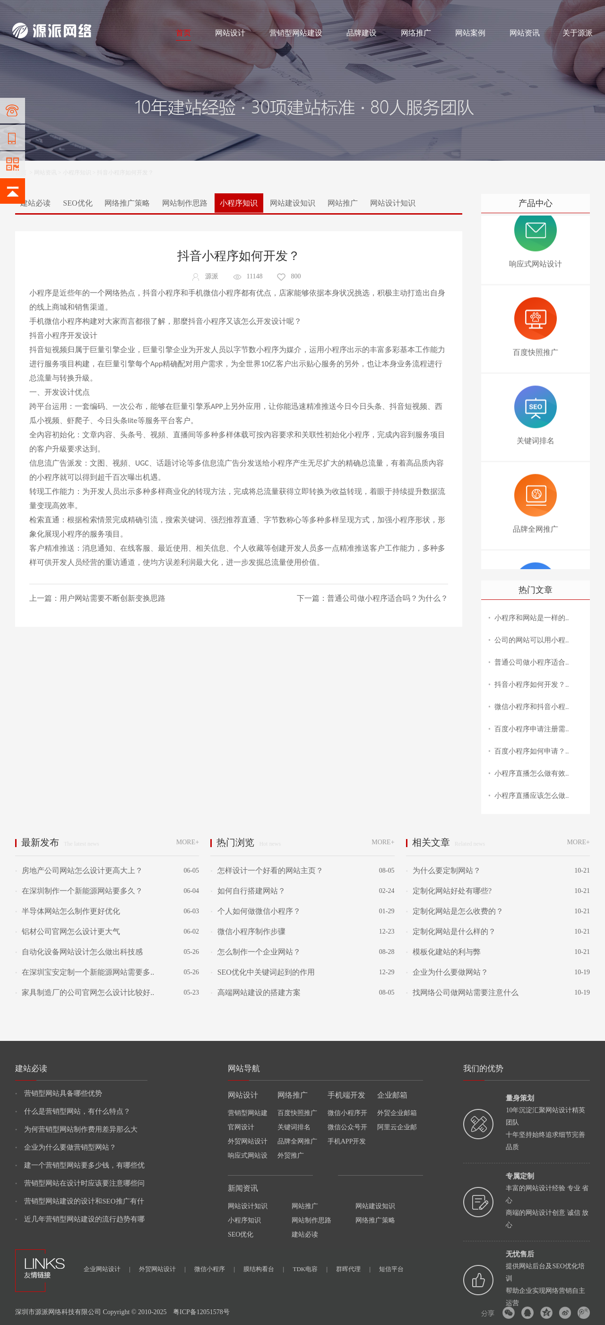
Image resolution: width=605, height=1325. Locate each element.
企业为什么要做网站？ (447, 972)
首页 (183, 33)
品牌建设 (361, 33)
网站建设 (23, 10)
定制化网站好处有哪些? (449, 891)
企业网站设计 (107, 1269)
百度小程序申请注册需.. (531, 729)
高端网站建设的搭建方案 (255, 992)
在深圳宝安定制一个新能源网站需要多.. (84, 972)
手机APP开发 (347, 1141)
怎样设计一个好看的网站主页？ (266, 870)
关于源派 (577, 33)
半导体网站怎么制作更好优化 (67, 911)
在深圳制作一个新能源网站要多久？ (79, 891)
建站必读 (35, 203)
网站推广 (343, 203)
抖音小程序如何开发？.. (531, 684)
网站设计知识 (392, 203)
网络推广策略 (127, 203)
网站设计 (80, 10)
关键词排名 (294, 1127)
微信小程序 (214, 1269)
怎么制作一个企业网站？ (255, 952)
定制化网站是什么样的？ (451, 931)
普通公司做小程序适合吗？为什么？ (387, 598)
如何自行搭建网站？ (247, 891)
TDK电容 (310, 1269)
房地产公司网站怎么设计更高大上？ (79, 870)
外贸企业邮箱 (397, 1113)
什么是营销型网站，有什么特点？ (72, 1111)
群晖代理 (353, 1269)
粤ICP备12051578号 (201, 1312)
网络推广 (111, 10)
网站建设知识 (292, 203)
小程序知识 (77, 172)
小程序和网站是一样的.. (531, 618)
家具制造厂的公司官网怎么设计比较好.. (84, 992)
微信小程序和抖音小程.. (531, 706)
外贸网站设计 (248, 1141)
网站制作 (52, 10)
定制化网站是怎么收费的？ (454, 911)
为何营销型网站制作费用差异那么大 (76, 1129)
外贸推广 (290, 1155)
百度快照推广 (297, 1113)
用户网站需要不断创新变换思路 (112, 598)
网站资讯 (525, 33)
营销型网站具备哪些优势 (58, 1093)
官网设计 (241, 1127)
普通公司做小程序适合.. (531, 662)
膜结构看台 (263, 1269)
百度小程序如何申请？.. (531, 751)
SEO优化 (77, 203)
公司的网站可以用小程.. (531, 640)
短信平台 (391, 1269)
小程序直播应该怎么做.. (531, 795)
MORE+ (187, 842)
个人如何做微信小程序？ (255, 911)
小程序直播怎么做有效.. (531, 773)
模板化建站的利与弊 (443, 952)
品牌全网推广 (297, 1141)
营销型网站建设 (295, 33)
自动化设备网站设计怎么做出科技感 (79, 952)
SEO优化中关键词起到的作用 (262, 972)
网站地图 (581, 10)
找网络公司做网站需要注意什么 (462, 992)
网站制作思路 (184, 203)
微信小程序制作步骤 (247, 931)
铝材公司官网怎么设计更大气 (67, 931)
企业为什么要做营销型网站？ (65, 1147)
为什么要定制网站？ (443, 870)
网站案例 (470, 33)
